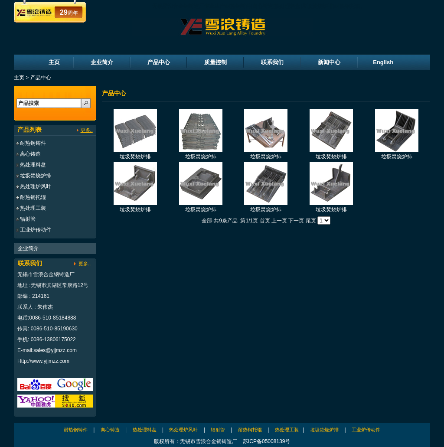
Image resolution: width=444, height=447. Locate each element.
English (383, 62)
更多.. (87, 130)
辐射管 (28, 219)
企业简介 (102, 62)
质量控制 (215, 62)
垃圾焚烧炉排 (35, 176)
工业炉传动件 (35, 230)
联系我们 (272, 62)
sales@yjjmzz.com (55, 350)
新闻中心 (329, 62)
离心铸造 (30, 154)
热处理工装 (33, 208)
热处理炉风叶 (35, 186)
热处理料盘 (33, 165)
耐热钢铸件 (33, 143)
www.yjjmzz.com (50, 361)
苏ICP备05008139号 (266, 441)
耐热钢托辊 (33, 197)
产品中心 (158, 62)
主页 (54, 62)
